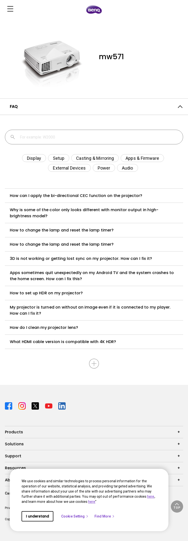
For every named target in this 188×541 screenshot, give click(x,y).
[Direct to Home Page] (94, 9)
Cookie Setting (75, 516)
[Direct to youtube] (50, 405)
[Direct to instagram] (23, 405)
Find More (104, 516)
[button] (177, 506)
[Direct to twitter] (36, 405)
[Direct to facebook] (9, 405)
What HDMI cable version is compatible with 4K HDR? (63, 342)
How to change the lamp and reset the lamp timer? (62, 230)
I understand (37, 516)
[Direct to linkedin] (62, 405)
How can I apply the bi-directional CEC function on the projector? (76, 195)
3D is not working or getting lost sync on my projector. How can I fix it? (81, 258)
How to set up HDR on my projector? (46, 293)
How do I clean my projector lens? (44, 327)
